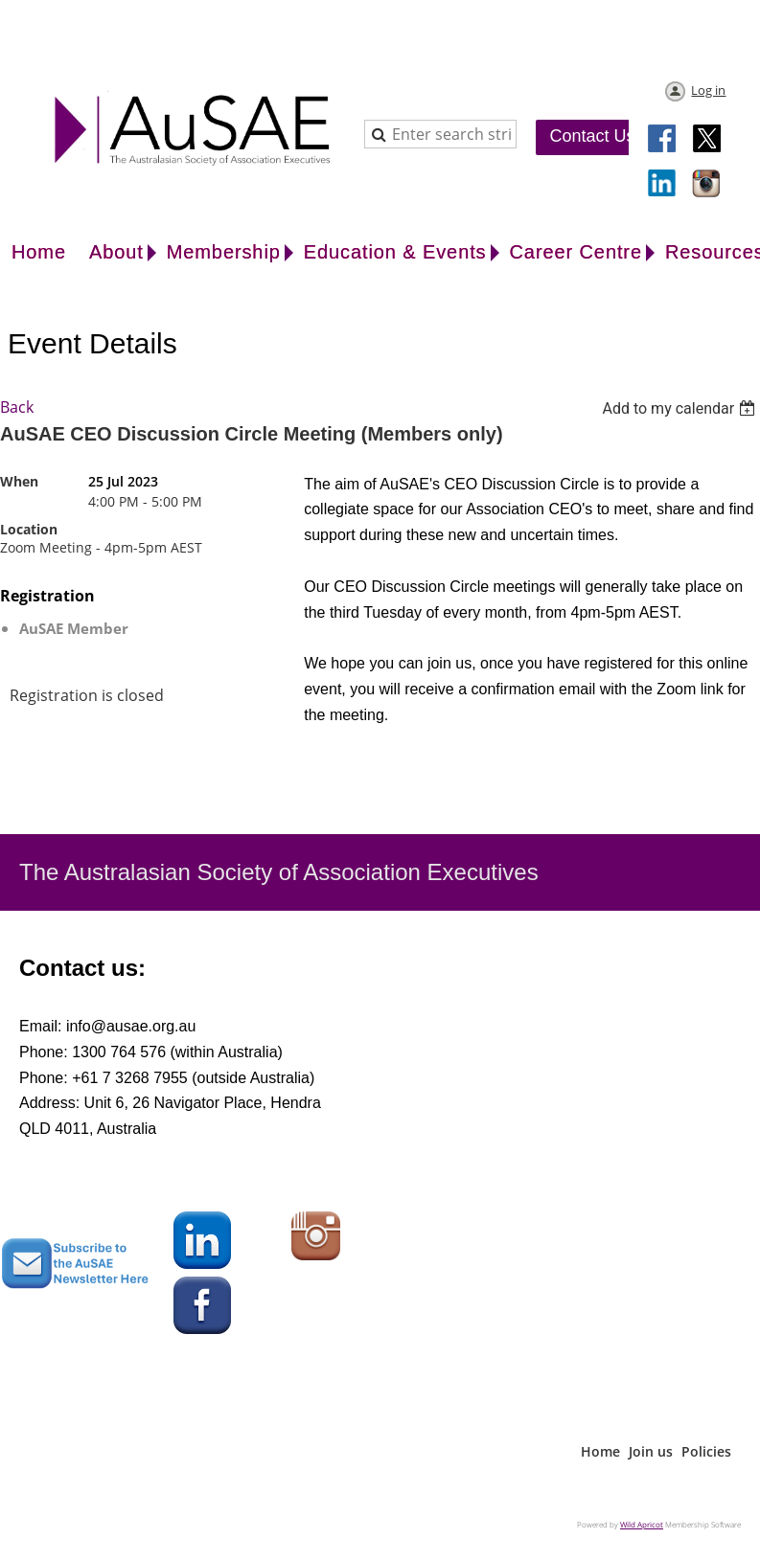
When (19, 481)
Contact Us (591, 136)
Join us (651, 1451)
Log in (708, 90)
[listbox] (681, 408)
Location (29, 529)
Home (600, 1451)
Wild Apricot (641, 1524)
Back (17, 407)
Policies (706, 1451)
